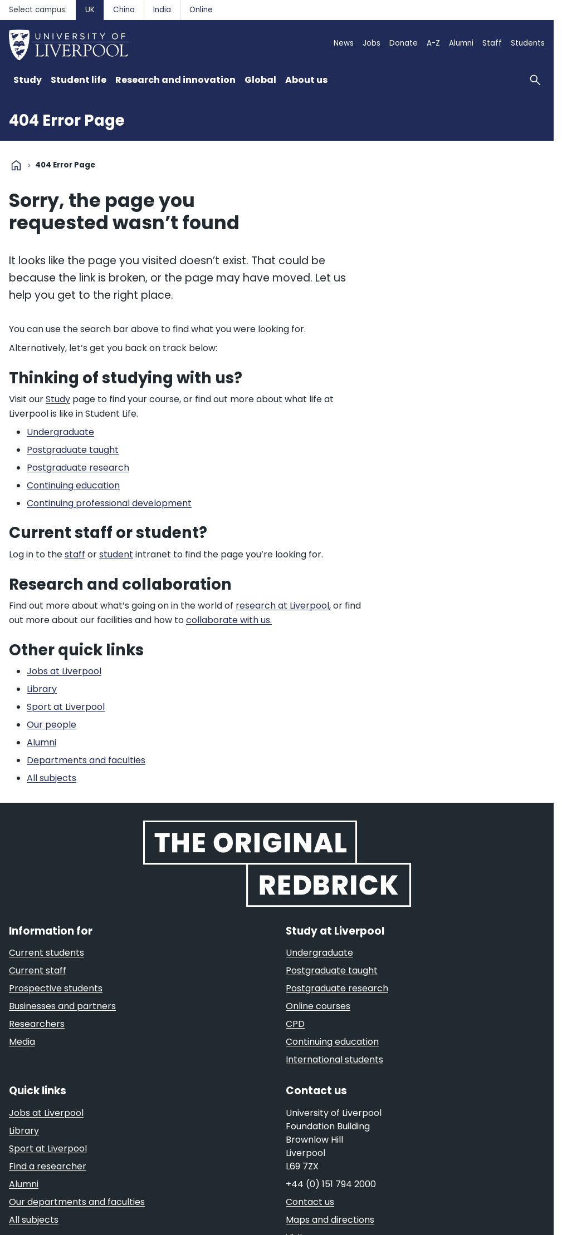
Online (201, 9)
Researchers (37, 1023)
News (344, 43)
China (124, 9)
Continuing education (332, 1041)
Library (24, 1130)
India (162, 9)
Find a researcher (47, 1166)
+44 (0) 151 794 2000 (331, 1184)
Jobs (371, 43)
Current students (46, 952)
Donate (403, 43)
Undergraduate (319, 952)
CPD (295, 1023)
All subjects (33, 1219)
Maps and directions (330, 1219)
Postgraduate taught (332, 970)
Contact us (310, 1202)
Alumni (461, 43)
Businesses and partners (62, 1006)
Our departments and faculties (77, 1202)
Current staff (37, 970)
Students (528, 43)
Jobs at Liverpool (46, 1112)
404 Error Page (67, 120)
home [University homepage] (16, 165)
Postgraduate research (337, 988)
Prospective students (55, 988)
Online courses (318, 1006)
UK (90, 9)
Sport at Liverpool (48, 1148)
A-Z (433, 43)
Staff (492, 43)
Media (22, 1041)
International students (334, 1059)
